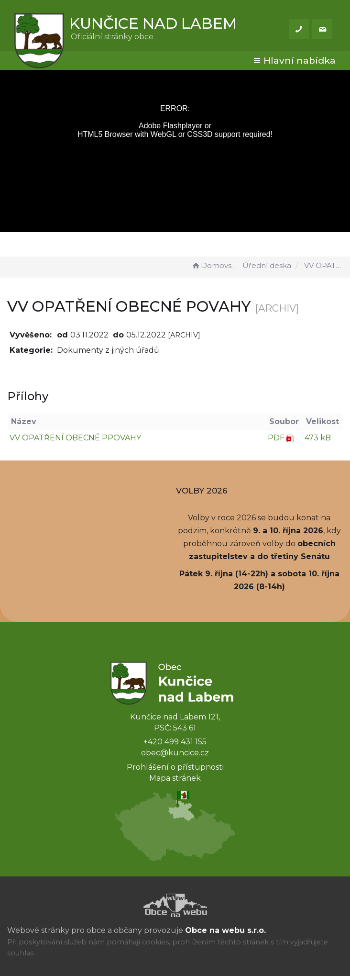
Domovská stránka (216, 265)
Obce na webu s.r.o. (225, 930)
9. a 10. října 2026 (288, 530)
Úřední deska (266, 265)
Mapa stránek (175, 778)
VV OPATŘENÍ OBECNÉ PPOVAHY (75, 437)
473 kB (318, 437)
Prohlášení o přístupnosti (175, 767)
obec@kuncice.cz (175, 752)
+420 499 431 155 (175, 741)
